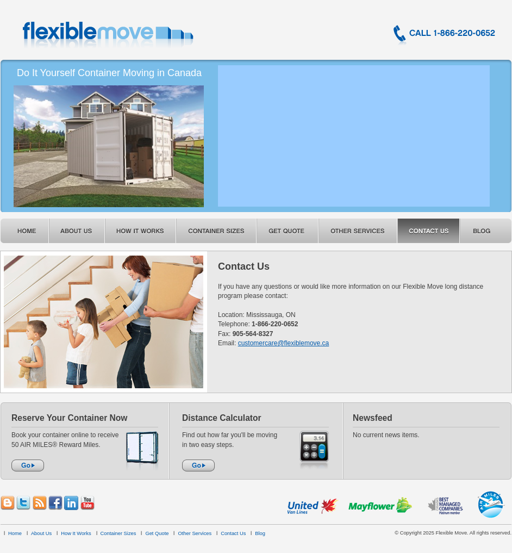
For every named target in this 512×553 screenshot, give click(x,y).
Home (15, 533)
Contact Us (233, 533)
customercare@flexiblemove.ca (283, 343)
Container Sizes (118, 533)
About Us (41, 533)
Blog (260, 533)
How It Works (76, 533)
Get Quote (156, 533)
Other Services (194, 533)
